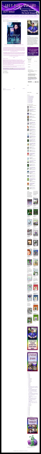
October (29, 380)
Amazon (14, 57)
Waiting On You (31, 106)
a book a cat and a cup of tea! (7, 69)
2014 (28, 413)
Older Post (24, 88)
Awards (21, 16)
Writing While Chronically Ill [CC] (32, 399)
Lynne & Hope (31, 157)
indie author (14, 69)
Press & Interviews (31, 16)
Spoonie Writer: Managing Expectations (32, 389)
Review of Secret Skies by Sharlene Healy (32, 402)
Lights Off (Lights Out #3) (32, 175)
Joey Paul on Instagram (30, 99)
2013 (28, 414)
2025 (28, 374)
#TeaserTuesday (30, 388)
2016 (28, 411)
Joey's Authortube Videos (16, 16)
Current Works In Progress (5, 16)
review (21, 69)
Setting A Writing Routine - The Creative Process (32, 401)
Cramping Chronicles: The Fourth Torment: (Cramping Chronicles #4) (32, 179)
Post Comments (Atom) (8, 89)
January (29, 405)
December (30, 378)
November (30, 379)
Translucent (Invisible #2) (32, 187)
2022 (28, 377)
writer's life (23, 69)
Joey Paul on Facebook (30, 98)
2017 (28, 410)
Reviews (27, 16)
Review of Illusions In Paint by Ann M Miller (33, 386)
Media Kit (35, 16)
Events (24, 16)
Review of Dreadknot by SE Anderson (32, 390)
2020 (28, 407)
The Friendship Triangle (32, 164)
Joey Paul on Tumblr (30, 102)
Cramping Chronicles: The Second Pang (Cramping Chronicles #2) (32, 172)
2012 (28, 415)
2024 (28, 375)
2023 (28, 376)
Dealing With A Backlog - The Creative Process (32, 397)
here (16, 66)
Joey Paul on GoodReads (30, 101)
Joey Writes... (10, 16)
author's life (12, 69)
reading (19, 69)
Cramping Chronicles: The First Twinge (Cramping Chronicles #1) (32, 154)
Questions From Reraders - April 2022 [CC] (33, 387)
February (30, 404)
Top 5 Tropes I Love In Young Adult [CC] (32, 391)
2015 (28, 412)
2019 (28, 408)
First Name (29, 64)
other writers (17, 69)
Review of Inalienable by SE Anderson (32, 398)
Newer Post (4, 88)
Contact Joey (3, 17)
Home (14, 88)
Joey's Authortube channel (30, 97)
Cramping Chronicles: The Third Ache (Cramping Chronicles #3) (32, 184)
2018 (28, 409)
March (29, 403)
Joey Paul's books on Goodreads (31, 105)
